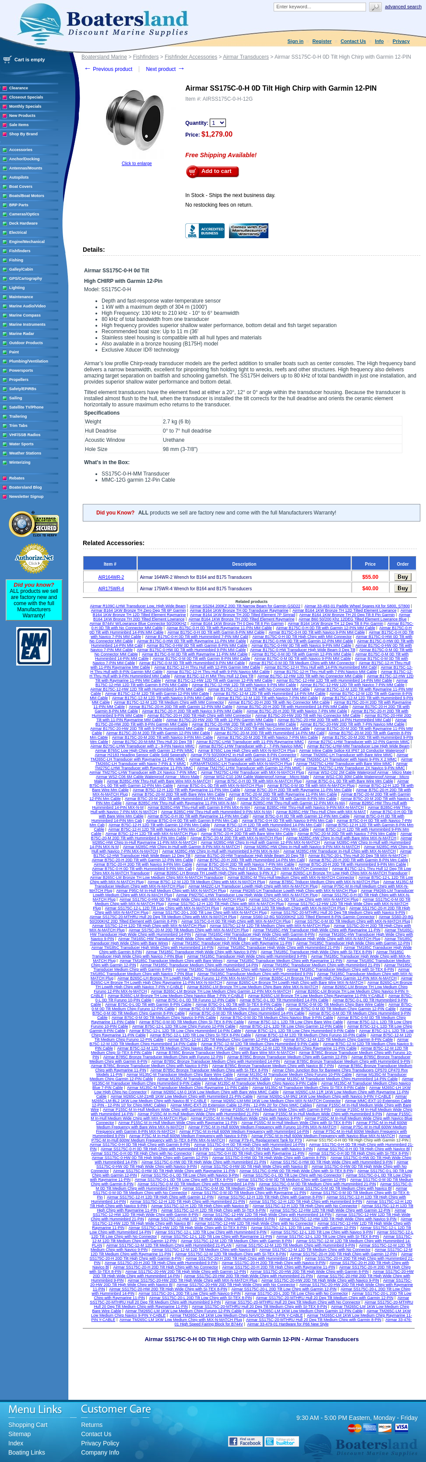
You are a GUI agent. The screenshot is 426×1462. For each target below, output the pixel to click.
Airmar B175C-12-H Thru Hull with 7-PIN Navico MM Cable (325, 671)
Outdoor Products (26, 343)
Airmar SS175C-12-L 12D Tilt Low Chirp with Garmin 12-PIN (303, 1228)
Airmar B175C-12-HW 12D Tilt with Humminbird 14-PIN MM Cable (334, 680)
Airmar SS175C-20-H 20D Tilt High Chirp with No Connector (165, 1267)
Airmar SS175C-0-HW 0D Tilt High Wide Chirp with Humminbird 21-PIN (203, 1162)
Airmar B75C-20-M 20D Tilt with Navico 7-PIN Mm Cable (347, 833)
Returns (91, 1424)
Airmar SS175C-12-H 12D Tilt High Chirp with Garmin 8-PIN (270, 1197)
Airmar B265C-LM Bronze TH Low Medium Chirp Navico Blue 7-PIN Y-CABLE (176, 995)
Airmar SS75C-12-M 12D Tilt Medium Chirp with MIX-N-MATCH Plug (270, 925)
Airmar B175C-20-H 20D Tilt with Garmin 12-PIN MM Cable (180, 707)
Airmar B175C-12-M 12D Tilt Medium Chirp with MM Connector (169, 702)
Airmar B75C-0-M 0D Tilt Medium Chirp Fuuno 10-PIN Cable (231, 1009)
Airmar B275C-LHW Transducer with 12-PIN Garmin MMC (359, 742)
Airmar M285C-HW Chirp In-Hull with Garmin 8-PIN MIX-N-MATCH (181, 847)
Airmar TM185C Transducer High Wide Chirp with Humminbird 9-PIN (247, 956)
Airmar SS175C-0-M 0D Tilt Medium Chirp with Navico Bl (342, 1188)
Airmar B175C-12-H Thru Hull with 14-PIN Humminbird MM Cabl (320, 667)
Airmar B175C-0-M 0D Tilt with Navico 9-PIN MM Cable (302, 658)
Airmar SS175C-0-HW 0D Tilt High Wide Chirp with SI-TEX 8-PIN (296, 1171)
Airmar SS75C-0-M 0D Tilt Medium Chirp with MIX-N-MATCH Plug (352, 921)
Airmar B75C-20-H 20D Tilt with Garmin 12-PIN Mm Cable (143, 860)
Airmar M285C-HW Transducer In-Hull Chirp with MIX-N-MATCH (339, 851)
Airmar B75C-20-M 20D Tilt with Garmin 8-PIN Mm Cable (287, 798)
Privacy (401, 41)
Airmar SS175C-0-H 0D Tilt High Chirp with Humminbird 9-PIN (155, 1149)
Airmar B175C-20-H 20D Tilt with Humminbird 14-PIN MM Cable (292, 707)
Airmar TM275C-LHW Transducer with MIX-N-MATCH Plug (252, 772)
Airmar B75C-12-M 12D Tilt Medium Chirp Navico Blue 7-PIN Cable (176, 1048)
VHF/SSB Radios (25, 435)
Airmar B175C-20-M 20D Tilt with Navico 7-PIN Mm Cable (267, 737)
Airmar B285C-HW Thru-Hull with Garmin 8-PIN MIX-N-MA (199, 807)
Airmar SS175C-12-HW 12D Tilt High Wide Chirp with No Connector (254, 1223)
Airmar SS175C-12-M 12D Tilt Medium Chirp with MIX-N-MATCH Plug (284, 908)
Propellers (18, 379)
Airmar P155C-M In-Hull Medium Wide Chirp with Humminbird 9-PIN (322, 1114)
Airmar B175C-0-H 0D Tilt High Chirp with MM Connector (302, 636)
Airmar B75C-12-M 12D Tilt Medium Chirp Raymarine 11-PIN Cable (297, 1048)
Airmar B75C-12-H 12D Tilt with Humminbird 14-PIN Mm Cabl (268, 825)
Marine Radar (21, 333)
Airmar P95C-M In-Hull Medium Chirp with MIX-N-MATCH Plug (170, 890)
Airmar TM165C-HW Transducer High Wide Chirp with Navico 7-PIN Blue (182, 939)
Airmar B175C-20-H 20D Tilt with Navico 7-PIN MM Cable (296, 711)
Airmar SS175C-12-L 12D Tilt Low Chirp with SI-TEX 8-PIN (327, 1236)
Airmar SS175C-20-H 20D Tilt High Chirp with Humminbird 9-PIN (161, 1263)
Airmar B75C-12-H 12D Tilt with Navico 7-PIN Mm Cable (260, 829)
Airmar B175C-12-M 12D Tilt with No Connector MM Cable (259, 689)
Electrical (18, 232)
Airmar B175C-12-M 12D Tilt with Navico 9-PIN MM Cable (162, 698)
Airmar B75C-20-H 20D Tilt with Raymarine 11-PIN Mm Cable (298, 790)
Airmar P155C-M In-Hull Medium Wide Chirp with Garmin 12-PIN (159, 1109)
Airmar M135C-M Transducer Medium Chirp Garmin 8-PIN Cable (213, 1079)
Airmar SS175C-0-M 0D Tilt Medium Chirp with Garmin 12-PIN (291, 1179)
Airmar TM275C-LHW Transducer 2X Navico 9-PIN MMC (355, 768)
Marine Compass (25, 315)
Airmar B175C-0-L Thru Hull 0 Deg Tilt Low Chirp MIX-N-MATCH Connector (262, 869)
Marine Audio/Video (27, 306)
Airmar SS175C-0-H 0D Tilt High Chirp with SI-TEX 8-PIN (359, 1153)
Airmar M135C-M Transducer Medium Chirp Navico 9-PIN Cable (261, 1083)
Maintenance (21, 297)
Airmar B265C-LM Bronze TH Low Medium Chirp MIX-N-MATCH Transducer (157, 877)
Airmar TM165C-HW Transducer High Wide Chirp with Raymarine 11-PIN (316, 930)
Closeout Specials (26, 97)
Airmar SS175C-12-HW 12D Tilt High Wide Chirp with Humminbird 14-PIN (267, 1214)
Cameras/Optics (24, 214)
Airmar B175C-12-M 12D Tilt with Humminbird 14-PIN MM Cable (269, 693)
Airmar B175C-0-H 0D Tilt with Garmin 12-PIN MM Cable (325, 628)
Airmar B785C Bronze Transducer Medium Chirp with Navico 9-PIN (149, 1066)
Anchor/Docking (24, 159)
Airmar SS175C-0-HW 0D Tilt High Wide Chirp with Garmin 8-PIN (269, 1158)
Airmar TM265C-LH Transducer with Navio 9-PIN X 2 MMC (345, 759)
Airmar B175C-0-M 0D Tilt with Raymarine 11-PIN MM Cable (195, 654)
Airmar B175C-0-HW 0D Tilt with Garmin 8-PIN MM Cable (197, 645)
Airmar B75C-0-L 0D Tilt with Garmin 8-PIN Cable (148, 1004)
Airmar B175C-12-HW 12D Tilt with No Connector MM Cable (310, 676)
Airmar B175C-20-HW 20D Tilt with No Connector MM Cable (308, 715)
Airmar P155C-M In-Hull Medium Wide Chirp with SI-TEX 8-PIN (296, 1122)
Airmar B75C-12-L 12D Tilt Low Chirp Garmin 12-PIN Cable (291, 1026)
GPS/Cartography (25, 278)
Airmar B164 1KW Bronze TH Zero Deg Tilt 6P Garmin (138, 610)
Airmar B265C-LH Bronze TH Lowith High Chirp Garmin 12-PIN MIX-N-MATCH (328, 978)
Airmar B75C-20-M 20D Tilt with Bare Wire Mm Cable (178, 794)
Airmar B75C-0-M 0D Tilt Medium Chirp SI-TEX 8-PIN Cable (191, 1022)
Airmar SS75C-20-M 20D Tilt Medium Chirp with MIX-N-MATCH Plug (189, 930)
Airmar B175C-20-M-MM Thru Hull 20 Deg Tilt (152, 742)
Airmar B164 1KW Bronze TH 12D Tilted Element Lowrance (344, 610)
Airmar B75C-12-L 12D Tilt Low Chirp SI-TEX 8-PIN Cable (200, 1035)
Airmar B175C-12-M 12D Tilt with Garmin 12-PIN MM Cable (157, 693)
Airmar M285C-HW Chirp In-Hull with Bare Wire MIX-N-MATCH (341, 838)
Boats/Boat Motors (26, 196)
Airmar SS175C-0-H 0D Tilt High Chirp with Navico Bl (363, 1149)
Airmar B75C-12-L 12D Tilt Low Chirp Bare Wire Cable (295, 1022)
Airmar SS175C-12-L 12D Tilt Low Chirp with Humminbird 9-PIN (211, 1232)
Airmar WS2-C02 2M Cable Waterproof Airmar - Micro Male (360, 772)
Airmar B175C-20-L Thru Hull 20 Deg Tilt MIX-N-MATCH (357, 855)
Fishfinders (20, 251)
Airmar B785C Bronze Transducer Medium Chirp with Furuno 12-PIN (163, 1057)
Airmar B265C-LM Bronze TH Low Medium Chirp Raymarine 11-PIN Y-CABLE (316, 995)
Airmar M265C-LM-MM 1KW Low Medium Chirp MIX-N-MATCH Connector (276, 1101)
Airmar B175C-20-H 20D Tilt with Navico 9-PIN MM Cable (192, 711)
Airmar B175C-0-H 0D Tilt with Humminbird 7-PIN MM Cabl (197, 636)
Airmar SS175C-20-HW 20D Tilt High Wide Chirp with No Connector (235, 1284)
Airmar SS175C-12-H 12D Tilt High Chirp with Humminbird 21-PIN (187, 1201)
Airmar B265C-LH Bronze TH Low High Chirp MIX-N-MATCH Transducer (344, 873)
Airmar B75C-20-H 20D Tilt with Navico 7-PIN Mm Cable (245, 864)
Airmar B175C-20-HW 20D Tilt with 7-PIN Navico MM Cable (352, 724)
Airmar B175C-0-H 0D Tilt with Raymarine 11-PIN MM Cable (219, 628)
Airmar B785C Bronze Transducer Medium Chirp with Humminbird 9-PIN (347, 1061)
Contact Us (353, 41)
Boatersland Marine (104, 57)
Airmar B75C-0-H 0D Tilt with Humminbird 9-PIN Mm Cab (142, 869)
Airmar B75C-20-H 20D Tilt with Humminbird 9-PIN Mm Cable (352, 864)
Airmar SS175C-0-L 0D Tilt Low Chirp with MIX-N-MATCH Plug (304, 899)
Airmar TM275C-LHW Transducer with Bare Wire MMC (344, 763)
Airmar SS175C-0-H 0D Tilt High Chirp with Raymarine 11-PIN (250, 1153)
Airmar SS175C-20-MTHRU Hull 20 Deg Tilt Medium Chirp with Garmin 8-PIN (313, 1320)
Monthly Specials (25, 106)
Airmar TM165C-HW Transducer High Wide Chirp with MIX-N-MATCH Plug (315, 939)
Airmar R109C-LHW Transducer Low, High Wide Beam (138, 606)
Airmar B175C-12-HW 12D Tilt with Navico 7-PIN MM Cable (352, 685)
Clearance (18, 88)
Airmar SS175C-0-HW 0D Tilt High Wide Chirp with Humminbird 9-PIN (331, 1162)
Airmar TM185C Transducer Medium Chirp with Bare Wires (171, 960)
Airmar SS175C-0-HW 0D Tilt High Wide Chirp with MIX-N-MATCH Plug (182, 899)
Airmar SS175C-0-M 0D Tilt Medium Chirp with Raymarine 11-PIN (248, 1193)
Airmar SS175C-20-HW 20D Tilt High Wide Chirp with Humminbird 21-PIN (248, 1276)
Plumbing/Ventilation (28, 361)
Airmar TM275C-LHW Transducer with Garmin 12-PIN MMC (249, 768)
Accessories (20, 150)
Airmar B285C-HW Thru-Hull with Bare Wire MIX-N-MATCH (159, 781)
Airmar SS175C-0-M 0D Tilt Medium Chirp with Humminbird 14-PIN (196, 1184)
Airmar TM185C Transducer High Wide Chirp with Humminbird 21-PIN (279, 947)
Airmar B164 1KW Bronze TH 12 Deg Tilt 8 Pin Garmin (335, 623)
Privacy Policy (100, 1443)
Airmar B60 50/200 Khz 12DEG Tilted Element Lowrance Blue (353, 619)
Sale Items (19, 125)
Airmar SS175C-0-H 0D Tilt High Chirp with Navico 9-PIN (263, 1149)
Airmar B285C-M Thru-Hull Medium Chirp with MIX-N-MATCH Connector (291, 877)
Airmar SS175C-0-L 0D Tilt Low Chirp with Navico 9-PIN (190, 1175)
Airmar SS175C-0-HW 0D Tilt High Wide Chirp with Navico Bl (254, 1166)
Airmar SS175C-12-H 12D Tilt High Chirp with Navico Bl (199, 1206)
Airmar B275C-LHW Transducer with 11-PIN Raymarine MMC (250, 742)
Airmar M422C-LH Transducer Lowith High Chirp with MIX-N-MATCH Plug (252, 886)
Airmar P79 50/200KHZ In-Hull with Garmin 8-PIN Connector (243, 755)
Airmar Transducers (246, 57)
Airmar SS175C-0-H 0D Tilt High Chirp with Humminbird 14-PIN (249, 1144)
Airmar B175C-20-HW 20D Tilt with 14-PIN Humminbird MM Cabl (334, 720)
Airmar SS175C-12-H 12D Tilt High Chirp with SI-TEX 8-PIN (213, 1210)
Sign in (296, 41)
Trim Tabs (18, 425)
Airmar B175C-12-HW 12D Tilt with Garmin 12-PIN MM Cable (218, 680)
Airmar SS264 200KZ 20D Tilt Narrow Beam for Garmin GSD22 (245, 606)
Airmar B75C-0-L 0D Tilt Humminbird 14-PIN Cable (283, 1000)
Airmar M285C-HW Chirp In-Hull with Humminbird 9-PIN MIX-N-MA (220, 851)
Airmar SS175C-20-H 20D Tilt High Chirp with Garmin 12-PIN (343, 1254)
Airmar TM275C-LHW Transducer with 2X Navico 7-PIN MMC (143, 772)
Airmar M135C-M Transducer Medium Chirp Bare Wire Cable (180, 1074)
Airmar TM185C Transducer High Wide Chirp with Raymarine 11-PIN (232, 943)
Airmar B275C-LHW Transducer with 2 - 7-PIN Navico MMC (251, 746)
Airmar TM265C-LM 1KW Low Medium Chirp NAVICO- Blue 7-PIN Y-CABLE (236, 1315)
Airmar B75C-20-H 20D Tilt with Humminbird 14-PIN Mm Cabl (251, 860)
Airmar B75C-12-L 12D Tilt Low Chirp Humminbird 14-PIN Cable (185, 1031)
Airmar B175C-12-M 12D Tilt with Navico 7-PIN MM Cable (267, 698)
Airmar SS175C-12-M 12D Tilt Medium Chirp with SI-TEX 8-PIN (230, 1254)
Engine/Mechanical (27, 242)
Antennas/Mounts (25, 168)
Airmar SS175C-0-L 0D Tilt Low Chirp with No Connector (292, 1175)
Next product (165, 69)
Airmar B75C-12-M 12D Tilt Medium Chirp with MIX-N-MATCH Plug (206, 882)
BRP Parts (18, 205)
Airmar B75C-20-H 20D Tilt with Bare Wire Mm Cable (247, 833)
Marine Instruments (27, 324)
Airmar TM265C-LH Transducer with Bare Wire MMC (346, 755)
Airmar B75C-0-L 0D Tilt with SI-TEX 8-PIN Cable (239, 1004)
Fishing (16, 260)
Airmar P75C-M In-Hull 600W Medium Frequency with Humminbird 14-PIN (244, 1131)
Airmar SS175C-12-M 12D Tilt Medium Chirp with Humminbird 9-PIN (295, 1245)
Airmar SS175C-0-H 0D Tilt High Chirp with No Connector (141, 1153)
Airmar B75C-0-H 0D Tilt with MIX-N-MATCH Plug (258, 781)
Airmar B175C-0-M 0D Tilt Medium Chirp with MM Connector (302, 663)
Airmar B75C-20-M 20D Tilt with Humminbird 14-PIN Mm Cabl (179, 798)
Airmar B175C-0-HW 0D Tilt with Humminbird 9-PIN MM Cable (191, 650)
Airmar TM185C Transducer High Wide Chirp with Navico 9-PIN (201, 952)
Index (15, 1443)
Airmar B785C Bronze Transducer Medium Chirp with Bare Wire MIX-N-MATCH (225, 1052)
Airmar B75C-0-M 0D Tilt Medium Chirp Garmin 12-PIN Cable (342, 1009)
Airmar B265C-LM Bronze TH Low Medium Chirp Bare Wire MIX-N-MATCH (252, 987)
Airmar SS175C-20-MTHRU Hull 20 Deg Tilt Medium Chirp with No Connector (293, 1302)
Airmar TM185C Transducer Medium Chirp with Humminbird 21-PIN (321, 965)
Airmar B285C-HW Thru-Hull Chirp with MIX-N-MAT (321, 812)
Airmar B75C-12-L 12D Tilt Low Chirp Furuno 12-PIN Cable (184, 1026)
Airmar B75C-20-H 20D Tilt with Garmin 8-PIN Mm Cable (358, 860)
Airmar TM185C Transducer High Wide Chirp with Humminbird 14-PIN (153, 947)
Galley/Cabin (21, 269)
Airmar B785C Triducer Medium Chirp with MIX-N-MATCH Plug (324, 882)
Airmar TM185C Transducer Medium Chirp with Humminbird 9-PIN (255, 974)
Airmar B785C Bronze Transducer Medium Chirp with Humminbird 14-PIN (215, 1061)
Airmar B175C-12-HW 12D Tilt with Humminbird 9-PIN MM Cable (147, 689)
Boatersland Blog (25, 487)
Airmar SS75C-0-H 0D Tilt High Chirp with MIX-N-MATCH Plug (235, 921)
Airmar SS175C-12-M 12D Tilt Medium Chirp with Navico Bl (204, 1249)
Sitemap (19, 1433)
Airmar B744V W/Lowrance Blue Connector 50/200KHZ (138, 623)
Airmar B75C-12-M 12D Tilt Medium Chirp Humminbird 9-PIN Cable (260, 1044)
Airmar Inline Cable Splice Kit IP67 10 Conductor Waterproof (352, 750)
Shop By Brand (23, 134)
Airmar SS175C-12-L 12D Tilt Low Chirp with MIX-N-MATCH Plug (162, 908)
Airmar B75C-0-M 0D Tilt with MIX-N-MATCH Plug (310, 785)
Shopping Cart (28, 1424)
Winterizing (19, 462)
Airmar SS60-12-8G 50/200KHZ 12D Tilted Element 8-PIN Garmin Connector (307, 917)
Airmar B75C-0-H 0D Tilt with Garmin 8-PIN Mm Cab (192, 820)
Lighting (17, 287)
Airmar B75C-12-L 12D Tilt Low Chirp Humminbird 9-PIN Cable (300, 1031)
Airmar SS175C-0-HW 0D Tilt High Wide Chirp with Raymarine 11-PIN (174, 1171)
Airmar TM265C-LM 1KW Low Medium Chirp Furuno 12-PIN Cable (183, 1311)
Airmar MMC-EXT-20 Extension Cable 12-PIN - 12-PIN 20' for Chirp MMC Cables (241, 1105)
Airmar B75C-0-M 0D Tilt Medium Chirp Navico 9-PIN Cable (164, 1017)
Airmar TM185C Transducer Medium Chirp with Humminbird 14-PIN (199, 965)
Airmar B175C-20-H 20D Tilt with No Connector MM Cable (279, 702)
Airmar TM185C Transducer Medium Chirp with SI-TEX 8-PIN (340, 969)
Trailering (18, 416)
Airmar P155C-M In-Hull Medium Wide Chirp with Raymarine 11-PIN (177, 1122)
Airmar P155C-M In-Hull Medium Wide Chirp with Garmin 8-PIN (275, 1109)
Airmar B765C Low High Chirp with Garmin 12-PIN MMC (144, 750)
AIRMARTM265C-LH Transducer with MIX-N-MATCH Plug (241, 763)
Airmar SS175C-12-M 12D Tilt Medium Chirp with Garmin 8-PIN (236, 1241)
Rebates (17, 478)
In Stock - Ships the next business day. (230, 195)
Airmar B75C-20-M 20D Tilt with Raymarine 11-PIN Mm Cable (283, 794)
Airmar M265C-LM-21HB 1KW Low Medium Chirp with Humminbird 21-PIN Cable (182, 1096)
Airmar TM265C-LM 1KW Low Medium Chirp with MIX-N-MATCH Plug (181, 1320)
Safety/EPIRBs (22, 389)
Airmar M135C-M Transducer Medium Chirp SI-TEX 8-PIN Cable (308, 1087)
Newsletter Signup (26, 496)
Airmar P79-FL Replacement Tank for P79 (265, 1140)
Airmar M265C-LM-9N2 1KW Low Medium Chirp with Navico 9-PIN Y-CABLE (324, 1096)
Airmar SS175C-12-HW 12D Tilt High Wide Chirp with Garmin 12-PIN (330, 1210)
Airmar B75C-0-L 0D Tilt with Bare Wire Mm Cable (349, 781)
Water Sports (21, 444)
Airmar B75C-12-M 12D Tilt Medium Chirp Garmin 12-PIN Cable (223, 1039)
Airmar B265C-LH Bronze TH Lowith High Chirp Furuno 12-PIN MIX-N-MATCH (186, 978)
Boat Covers (20, 186)
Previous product (108, 69)
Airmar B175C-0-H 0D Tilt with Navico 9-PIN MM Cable (317, 632)
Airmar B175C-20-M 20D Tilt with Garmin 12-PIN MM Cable (158, 733)
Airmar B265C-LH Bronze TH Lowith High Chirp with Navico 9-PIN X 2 (215, 873)
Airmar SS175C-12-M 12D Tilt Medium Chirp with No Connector (314, 1249)
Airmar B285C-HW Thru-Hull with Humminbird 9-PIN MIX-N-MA (216, 812)
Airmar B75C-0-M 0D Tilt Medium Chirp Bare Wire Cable (335, 1004)
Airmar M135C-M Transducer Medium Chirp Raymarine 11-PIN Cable (187, 1087)
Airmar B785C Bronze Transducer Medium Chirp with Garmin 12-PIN (287, 1057)
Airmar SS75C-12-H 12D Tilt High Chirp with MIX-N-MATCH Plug (148, 925)
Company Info (100, 1452)
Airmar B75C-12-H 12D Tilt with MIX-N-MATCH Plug (151, 833)
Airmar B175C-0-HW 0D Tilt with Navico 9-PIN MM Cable (301, 645)
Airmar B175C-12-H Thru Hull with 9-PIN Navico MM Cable (218, 671)
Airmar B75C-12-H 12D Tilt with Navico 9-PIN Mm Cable (157, 829)
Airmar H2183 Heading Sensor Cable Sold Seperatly (141, 755)
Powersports (21, 370)
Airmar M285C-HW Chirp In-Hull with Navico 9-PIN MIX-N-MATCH (302, 847)
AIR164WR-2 (111, 577)
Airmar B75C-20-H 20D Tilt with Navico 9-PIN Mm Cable (143, 864)
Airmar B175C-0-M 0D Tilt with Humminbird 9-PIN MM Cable (192, 663)
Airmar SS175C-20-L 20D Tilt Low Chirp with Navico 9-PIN (189, 1293)
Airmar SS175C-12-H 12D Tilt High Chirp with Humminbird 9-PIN (305, 1201)
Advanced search (403, 6)
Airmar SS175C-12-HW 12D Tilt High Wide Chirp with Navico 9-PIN (338, 1219)
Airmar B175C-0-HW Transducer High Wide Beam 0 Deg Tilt (303, 650)
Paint (14, 352)
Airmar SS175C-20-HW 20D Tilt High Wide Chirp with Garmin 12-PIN (185, 1271)
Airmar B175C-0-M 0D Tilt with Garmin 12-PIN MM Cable (302, 654)
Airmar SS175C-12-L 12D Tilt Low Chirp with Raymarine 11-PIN (216, 1236)
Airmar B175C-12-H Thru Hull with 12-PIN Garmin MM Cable (207, 667)
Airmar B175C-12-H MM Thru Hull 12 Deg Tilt (213, 676)
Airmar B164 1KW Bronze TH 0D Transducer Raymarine (239, 610)
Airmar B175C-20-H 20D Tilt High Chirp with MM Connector (199, 715)
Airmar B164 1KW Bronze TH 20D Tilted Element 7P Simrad (242, 615)
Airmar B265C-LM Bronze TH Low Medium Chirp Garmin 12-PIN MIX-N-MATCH (221, 991)
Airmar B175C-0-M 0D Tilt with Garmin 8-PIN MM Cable (201, 658)
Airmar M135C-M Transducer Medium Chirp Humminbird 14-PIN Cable (336, 1079)
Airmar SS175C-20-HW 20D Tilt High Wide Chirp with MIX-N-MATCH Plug (192, 1280)
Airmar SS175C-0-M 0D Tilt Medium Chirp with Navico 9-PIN (236, 1188)
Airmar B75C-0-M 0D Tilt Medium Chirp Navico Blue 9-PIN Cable (276, 1017)
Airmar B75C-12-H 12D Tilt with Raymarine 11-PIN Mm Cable (186, 790)
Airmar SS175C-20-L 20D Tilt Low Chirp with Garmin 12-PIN (283, 1289)
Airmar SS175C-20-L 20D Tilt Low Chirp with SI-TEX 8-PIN (200, 1298)
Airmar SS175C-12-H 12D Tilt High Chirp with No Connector (305, 1206)
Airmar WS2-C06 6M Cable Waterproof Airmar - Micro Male (147, 777)
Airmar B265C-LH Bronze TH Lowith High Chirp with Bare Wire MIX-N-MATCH (294, 982)
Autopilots (19, 177)
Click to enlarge (137, 163)
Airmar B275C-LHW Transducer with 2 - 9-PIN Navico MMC (142, 746)
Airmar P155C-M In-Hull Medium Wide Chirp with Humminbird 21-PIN (198, 1114)
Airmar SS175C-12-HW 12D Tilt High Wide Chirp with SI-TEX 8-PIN (188, 1228)
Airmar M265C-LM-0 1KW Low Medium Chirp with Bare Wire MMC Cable (214, 1092)
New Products (22, 115)
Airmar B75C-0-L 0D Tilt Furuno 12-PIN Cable (195, 1000)
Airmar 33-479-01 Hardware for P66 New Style (287, 1324)
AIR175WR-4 (111, 588)
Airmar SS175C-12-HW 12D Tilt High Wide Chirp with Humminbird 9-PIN (211, 1219)
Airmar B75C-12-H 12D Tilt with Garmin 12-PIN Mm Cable (159, 825)
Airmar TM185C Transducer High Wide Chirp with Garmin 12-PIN (353, 943)
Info (379, 41)
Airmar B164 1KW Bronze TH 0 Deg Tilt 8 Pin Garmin (237, 623)
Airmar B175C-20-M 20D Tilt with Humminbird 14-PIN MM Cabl (269, 733)
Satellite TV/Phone (26, 407)
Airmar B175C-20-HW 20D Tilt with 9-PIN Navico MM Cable (244, 724)
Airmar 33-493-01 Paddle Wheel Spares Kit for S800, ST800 (357, 606)
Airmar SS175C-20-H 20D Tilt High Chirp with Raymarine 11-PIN (278, 1267)
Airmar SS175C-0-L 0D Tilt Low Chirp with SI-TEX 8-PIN (184, 1179)
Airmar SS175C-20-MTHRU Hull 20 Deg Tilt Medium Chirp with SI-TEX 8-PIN (259, 1306)
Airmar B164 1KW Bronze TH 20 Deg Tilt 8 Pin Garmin (347, 615)
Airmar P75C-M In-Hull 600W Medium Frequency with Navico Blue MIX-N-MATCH (322, 1136)
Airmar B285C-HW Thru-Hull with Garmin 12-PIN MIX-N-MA (292, 803)
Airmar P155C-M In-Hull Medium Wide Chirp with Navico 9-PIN (245, 1118)
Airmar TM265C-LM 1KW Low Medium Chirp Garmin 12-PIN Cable (304, 1311)
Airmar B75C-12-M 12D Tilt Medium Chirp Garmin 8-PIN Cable (338, 1039)
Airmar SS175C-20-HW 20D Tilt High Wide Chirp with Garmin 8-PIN (309, 1271)
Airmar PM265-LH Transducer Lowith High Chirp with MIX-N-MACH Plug (293, 890)
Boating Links (26, 1452)
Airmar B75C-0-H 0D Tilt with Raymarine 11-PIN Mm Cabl (198, 816)
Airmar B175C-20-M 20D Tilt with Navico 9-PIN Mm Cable (162, 737)
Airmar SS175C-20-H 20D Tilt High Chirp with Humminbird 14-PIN (243, 1258)
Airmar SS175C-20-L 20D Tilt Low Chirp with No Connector (296, 1293)
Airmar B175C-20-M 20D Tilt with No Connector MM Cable (259, 728)
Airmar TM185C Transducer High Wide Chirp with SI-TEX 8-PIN (316, 952)
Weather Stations (25, 453)
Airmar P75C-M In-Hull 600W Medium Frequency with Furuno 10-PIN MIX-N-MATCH (262, 1127)
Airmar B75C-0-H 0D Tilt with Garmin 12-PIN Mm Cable (301, 816)
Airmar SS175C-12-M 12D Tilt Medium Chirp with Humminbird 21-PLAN (169, 1245)
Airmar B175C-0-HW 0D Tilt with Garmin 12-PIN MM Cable (301, 641)
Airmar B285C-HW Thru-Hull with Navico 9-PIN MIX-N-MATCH (309, 807)
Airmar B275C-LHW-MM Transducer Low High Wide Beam (358, 746)
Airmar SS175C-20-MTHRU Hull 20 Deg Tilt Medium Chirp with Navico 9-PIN (338, 912)
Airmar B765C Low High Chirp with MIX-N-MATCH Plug (246, 750)
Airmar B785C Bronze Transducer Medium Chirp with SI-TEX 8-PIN (209, 1070)
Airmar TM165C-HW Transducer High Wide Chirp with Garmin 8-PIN (255, 934)
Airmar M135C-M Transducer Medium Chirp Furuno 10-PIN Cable (294, 1074)
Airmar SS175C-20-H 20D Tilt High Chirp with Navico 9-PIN (273, 1263)
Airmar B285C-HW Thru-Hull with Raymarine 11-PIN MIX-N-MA (181, 803)
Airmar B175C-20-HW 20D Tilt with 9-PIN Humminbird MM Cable (147, 728)
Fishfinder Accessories (191, 57)
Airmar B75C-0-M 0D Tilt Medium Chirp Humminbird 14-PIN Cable (246, 1013)
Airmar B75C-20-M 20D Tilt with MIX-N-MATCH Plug (236, 838)
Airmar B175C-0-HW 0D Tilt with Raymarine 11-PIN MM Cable (191, 641)
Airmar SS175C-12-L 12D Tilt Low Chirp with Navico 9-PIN (322, 1232)
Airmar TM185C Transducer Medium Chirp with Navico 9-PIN (229, 969)
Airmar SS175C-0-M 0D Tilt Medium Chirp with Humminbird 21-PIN (317, 1184)
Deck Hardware (23, 223)
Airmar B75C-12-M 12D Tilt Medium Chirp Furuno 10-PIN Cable (310, 1035)
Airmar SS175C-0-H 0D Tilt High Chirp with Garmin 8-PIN (140, 1144)
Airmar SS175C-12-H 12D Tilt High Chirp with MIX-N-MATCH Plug (225, 904)
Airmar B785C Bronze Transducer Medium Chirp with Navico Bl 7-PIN (273, 1066)
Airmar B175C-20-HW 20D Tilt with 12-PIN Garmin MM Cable (220, 720)
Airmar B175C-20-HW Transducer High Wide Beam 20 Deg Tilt (249, 855)
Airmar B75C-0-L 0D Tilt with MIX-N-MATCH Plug (220, 785)
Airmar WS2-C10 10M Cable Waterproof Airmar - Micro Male (256, 777)
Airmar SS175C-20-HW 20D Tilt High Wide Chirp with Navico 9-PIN (320, 1280)
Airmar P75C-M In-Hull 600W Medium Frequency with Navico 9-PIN (188, 1136)
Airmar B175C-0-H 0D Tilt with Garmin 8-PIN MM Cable (216, 632)
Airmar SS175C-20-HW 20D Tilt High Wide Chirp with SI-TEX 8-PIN (168, 1289)
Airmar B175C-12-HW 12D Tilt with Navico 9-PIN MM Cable (244, 685)
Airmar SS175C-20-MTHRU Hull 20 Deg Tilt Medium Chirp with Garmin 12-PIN (325, 1298)
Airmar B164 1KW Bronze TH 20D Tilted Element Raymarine (242, 619)
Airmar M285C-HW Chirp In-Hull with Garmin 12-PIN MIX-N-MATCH (260, 842)
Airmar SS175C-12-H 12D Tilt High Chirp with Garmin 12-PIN (160, 1197)
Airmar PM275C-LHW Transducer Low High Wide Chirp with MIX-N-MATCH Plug (246, 895)
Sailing (15, 398)
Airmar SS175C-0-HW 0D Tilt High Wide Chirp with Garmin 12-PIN (150, 1158)
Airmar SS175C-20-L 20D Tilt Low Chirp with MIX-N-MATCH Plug (209, 912)
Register (322, 41)
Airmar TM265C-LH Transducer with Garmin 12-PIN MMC (239, 759)
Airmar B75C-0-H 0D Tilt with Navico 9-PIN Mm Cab (287, 820)
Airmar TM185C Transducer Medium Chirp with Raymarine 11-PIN (284, 960)
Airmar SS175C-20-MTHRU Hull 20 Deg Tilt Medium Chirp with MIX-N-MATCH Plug (163, 917)
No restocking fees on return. (219, 205)
